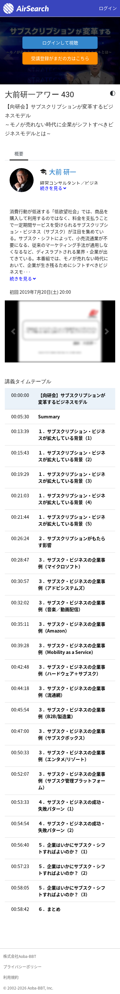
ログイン (108, 8)
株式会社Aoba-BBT (19, 956)
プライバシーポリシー (22, 967)
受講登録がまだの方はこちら (60, 58)
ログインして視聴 (60, 42)
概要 (18, 153)
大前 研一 (62, 171)
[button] (13, 331)
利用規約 (11, 977)
